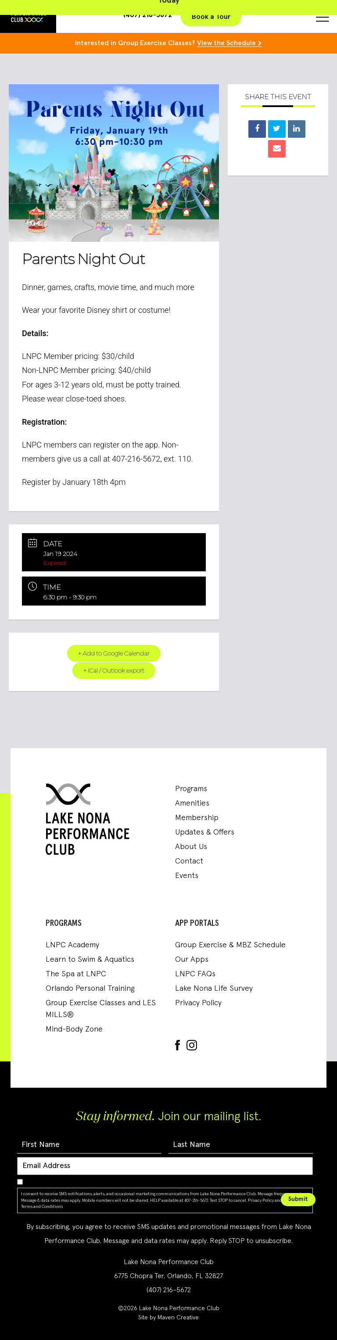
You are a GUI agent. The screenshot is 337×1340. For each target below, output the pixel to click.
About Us (191, 847)
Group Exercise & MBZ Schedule (230, 945)
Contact (189, 861)
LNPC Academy (72, 945)
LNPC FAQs (195, 974)
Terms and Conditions (42, 1207)
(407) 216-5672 (169, 1289)
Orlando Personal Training (90, 988)
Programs (191, 789)
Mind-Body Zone (74, 1029)
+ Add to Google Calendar (114, 653)
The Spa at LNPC (76, 974)
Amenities (192, 803)
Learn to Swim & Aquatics (90, 960)
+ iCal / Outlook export (113, 670)
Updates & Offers (204, 832)
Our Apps (191, 960)
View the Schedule (226, 43)
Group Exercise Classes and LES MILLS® (101, 1009)
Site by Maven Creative (168, 1318)
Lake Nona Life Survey (214, 988)
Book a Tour (211, 16)
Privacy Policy (198, 1003)
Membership (197, 818)
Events (186, 876)
